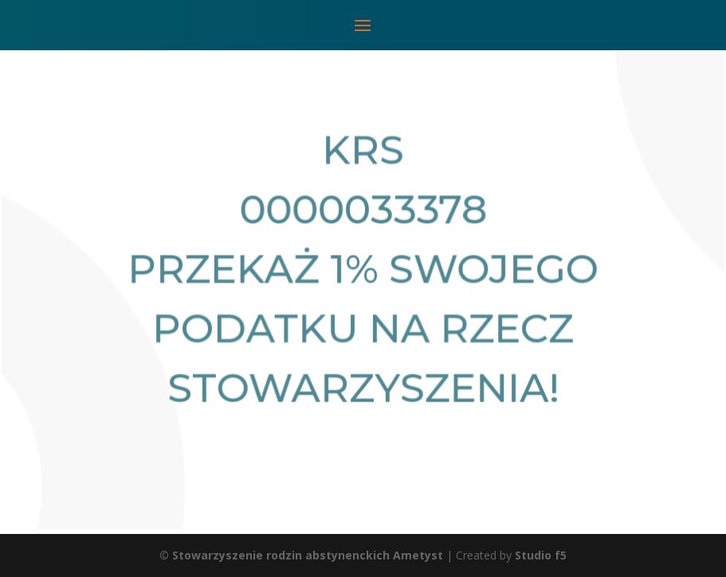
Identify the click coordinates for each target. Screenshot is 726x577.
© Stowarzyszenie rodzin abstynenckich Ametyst (301, 555)
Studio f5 (541, 555)
